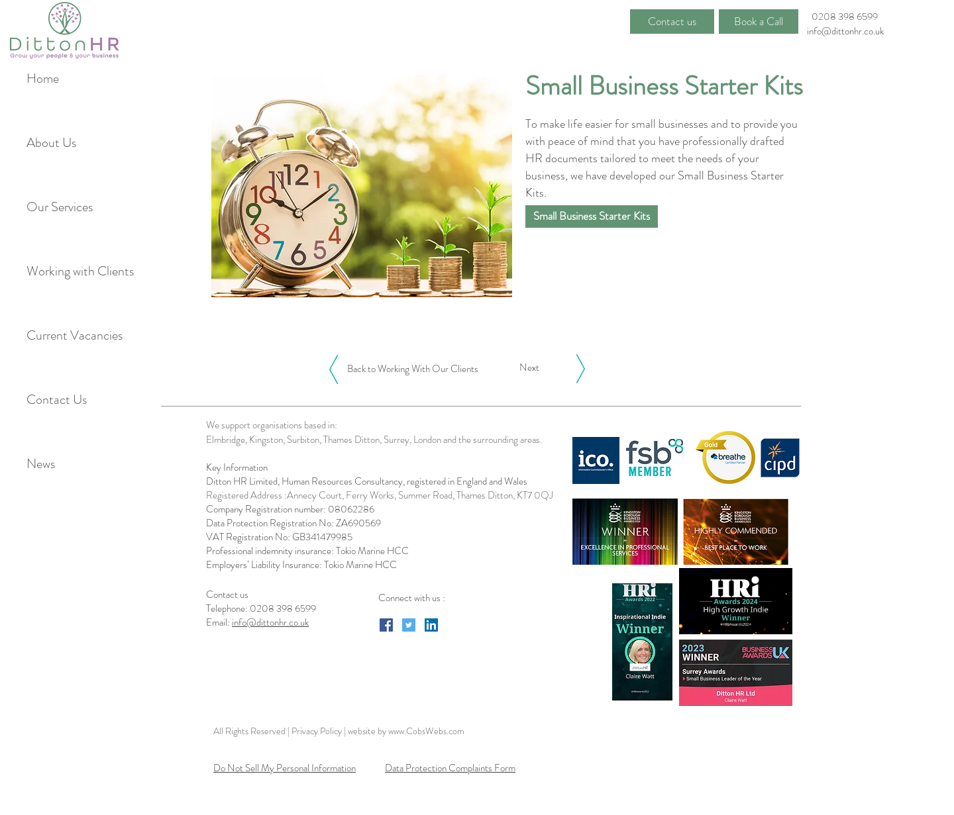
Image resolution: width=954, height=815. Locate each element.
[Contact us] (672, 21)
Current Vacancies (71, 335)
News (40, 463)
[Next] (529, 367)
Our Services (59, 206)
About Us (51, 142)
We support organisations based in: (271, 425)
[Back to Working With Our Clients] (412, 369)
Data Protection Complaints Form (450, 768)
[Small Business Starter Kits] (591, 216)
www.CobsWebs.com (426, 731)
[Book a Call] (758, 21)
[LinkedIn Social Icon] (431, 625)
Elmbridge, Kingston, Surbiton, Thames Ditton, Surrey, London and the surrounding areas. (374, 439)
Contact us (228, 594)
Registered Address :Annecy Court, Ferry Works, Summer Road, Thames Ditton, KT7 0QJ (379, 495)
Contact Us (56, 399)
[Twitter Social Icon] (408, 625)
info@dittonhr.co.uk (845, 31)
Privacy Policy (318, 731)
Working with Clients (71, 271)
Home (42, 78)
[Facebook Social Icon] (386, 625)
